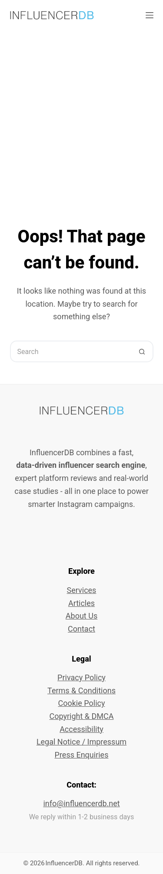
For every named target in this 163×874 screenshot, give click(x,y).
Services (81, 590)
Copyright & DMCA (81, 716)
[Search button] (142, 351)
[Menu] (149, 15)
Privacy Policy (81, 677)
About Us (81, 615)
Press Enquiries (82, 754)
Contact (81, 628)
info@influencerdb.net (81, 803)
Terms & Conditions (81, 690)
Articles (81, 603)
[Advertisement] (81, 116)
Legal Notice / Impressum (81, 741)
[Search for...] (71, 351)
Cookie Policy (81, 703)
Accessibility (81, 729)
